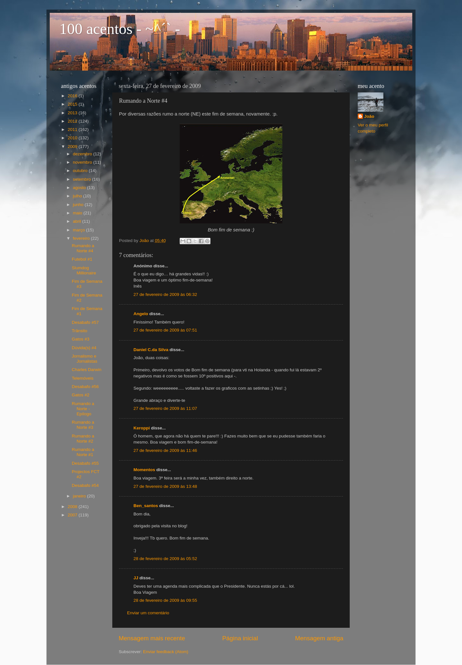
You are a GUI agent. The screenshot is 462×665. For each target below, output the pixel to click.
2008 (73, 506)
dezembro (83, 153)
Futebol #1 (82, 259)
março (79, 230)
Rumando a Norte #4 (83, 248)
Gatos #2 (81, 395)
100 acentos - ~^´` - (119, 28)
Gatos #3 (81, 339)
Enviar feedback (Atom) (165, 651)
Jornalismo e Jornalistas (85, 359)
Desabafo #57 (85, 322)
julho (78, 196)
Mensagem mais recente (152, 638)
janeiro (80, 496)
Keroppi (141, 428)
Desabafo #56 (85, 386)
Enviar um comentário (148, 612)
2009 (73, 146)
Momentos (144, 469)
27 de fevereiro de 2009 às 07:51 (165, 330)
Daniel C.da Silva (151, 349)
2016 (73, 95)
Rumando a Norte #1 (83, 452)
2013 (73, 112)
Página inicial (240, 638)
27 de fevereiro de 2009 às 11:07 (165, 408)
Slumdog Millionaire (84, 270)
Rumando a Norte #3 (83, 425)
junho (79, 204)
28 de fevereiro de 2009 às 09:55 (165, 600)
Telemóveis (83, 378)
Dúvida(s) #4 (84, 347)
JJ (135, 577)
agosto (80, 187)
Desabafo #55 (85, 463)
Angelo (140, 313)
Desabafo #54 (85, 485)
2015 (73, 104)
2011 (73, 129)
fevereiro (82, 238)
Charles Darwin (86, 369)
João (369, 116)
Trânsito (79, 330)
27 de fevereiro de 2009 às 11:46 (165, 450)
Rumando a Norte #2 (83, 439)
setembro (82, 179)
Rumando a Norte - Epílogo (83, 408)
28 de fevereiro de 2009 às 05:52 (165, 558)
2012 (73, 121)
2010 (73, 137)
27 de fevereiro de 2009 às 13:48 (165, 486)
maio (78, 213)
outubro (81, 170)
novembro (83, 162)
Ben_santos (145, 505)
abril (77, 221)
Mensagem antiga (319, 638)
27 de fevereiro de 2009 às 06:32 (165, 294)
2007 (73, 515)
